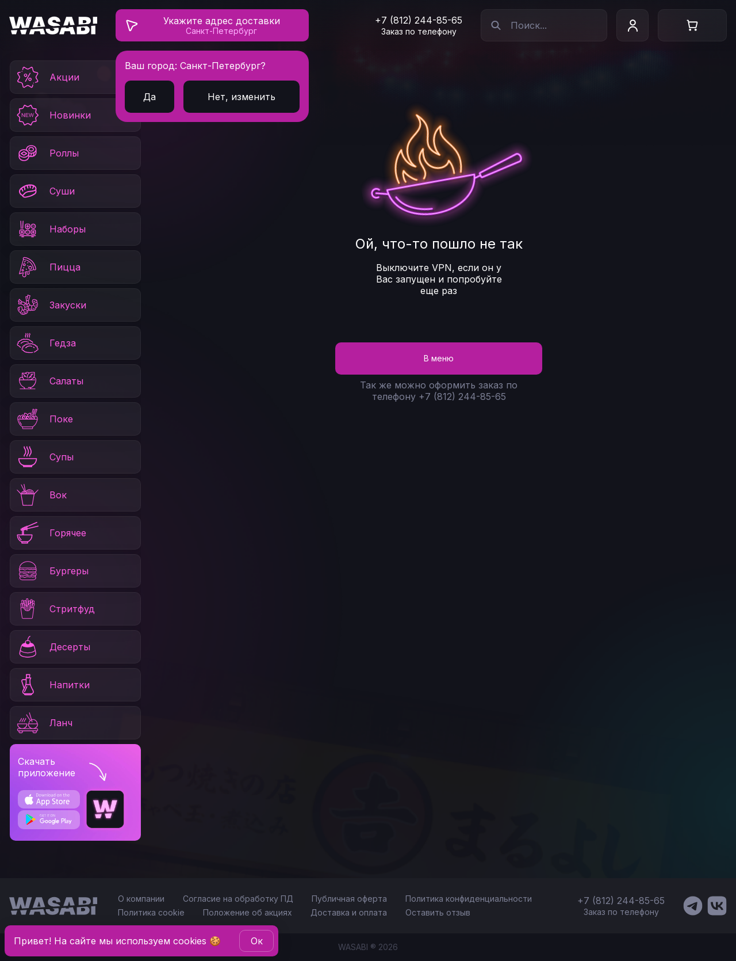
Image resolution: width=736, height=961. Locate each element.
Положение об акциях (247, 912)
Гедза (45, 343)
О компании (141, 898)
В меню (439, 358)
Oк (257, 941)
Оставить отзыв (437, 912)
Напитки (52, 684)
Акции (47, 77)
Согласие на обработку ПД (238, 898)
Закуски (50, 305)
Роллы (47, 153)
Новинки (53, 115)
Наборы (50, 229)
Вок (41, 495)
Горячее (50, 533)
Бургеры (52, 571)
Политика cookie (151, 912)
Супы (44, 457)
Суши (45, 191)
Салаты (49, 381)
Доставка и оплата (348, 912)
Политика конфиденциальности (468, 898)
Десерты (52, 646)
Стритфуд (55, 608)
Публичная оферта (349, 898)
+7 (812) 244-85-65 (418, 20)
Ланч (43, 722)
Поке (44, 419)
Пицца (47, 267)
